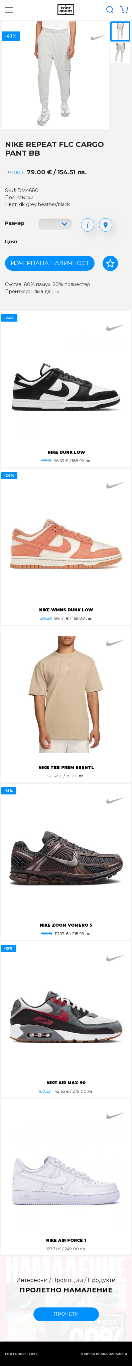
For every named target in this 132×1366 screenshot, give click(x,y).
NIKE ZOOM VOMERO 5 (66, 925)
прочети (66, 1314)
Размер (14, 223)
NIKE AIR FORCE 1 (66, 1240)
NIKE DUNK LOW (66, 452)
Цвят (11, 242)
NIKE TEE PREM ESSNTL (66, 767)
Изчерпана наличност (50, 263)
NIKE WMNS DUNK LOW (66, 609)
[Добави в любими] (110, 263)
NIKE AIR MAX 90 (66, 1082)
